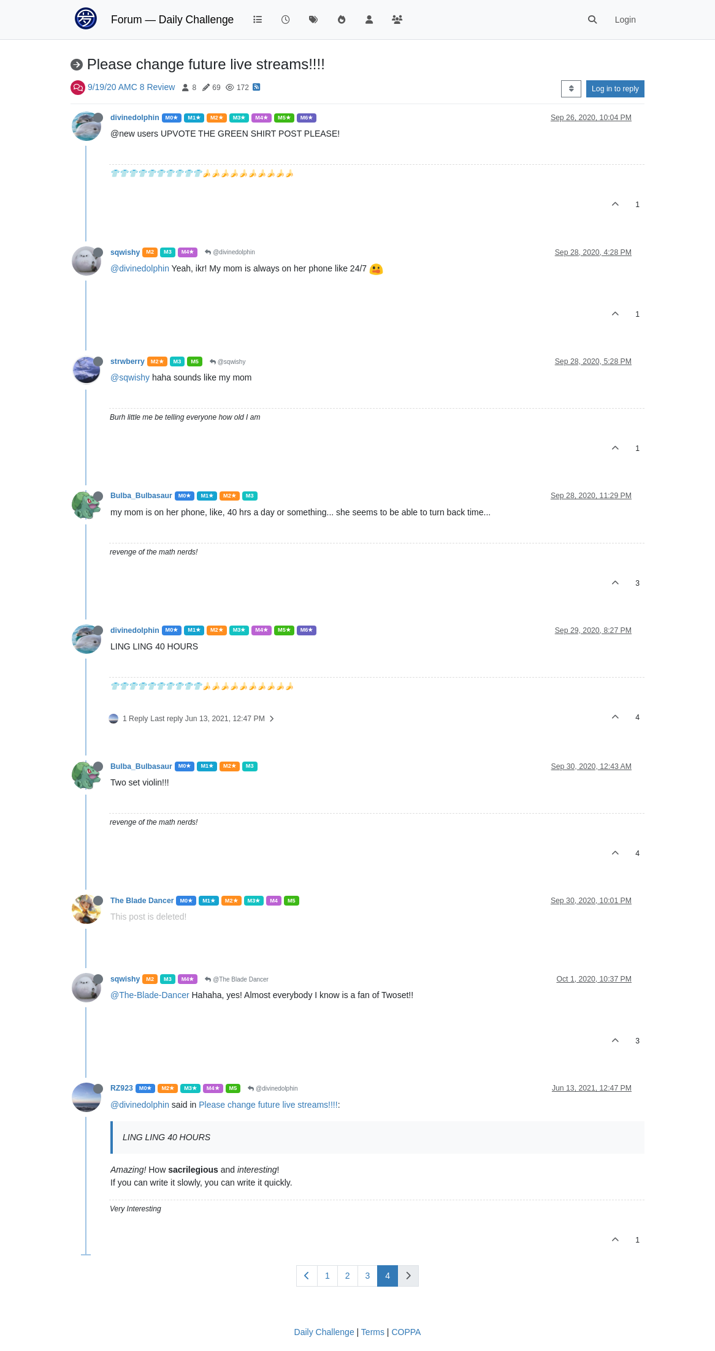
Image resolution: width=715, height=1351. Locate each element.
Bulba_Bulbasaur (141, 495)
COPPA (406, 1332)
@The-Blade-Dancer (149, 995)
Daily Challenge (324, 1332)
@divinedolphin (229, 252)
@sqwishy (228, 361)
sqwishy (125, 252)
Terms (372, 1332)
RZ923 (121, 1088)
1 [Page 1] (327, 1276)
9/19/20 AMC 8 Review (131, 87)
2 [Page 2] (347, 1276)
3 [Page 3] (367, 1276)
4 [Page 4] (387, 1276)
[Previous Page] (307, 1276)
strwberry (127, 361)
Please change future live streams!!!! (268, 1105)
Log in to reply (615, 89)
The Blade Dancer (142, 900)
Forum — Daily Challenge (172, 19)
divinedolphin (134, 117)
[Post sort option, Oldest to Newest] (571, 88)
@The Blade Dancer (237, 979)
